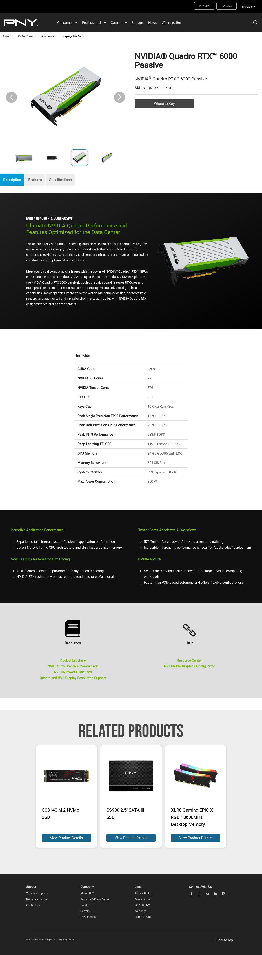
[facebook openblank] (192, 893)
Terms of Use (142, 899)
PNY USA (204, 6)
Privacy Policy (143, 893)
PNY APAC (226, 6)
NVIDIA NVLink (149, 559)
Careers (85, 911)
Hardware (48, 36)
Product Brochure (73, 660)
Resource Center (189, 660)
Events (84, 905)
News (152, 22)
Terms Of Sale (143, 916)
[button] (119, 97)
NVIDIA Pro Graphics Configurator (189, 666)
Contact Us (33, 905)
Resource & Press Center (94, 899)
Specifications (63, 180)
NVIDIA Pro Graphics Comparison (73, 666)
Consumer (65, 22)
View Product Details (66, 837)
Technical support (37, 893)
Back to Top (224, 940)
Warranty (140, 911)
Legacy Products (73, 36)
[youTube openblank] (208, 893)
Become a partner (37, 899)
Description (13, 180)
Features (37, 180)
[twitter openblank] (200, 893)
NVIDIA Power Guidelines (73, 672)
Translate (247, 6)
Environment (88, 916)
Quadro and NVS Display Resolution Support (73, 678)
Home (6, 36)
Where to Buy (171, 22)
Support (137, 22)
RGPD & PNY (142, 905)
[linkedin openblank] (216, 893)
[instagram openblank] (224, 893)
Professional (91, 22)
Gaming (116, 22)
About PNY (87, 893)
